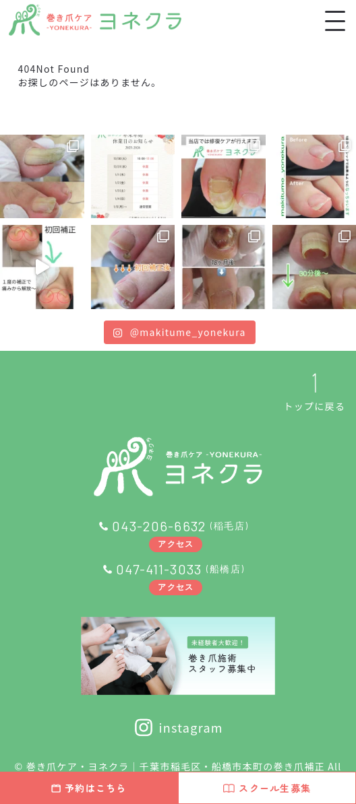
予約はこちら (88, 788)
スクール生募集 (267, 788)
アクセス (176, 543)
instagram (178, 727)
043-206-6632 (159, 526)
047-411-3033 (159, 569)
